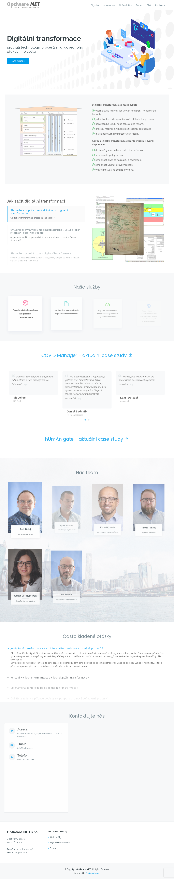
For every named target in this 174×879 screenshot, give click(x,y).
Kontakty (160, 5)
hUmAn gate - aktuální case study (87, 450)
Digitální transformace (103, 5)
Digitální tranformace (60, 843)
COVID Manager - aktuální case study (87, 367)
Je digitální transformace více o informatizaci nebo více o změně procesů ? (57, 659)
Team (139, 5)
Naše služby (125, 5)
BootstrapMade (93, 873)
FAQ (149, 5)
